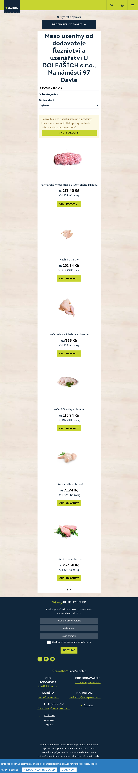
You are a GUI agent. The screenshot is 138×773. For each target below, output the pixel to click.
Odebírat (69, 650)
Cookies (88, 705)
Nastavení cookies (9, 770)
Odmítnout (68, 770)
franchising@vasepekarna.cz (54, 708)
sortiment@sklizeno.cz (88, 682)
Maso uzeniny (51, 88)
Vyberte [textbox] (44, 105)
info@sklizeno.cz (47, 686)
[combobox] (69, 105)
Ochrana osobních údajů (49, 720)
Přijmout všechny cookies (39, 770)
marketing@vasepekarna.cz (85, 697)
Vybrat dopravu (70, 17)
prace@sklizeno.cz (48, 697)
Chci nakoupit (69, 133)
